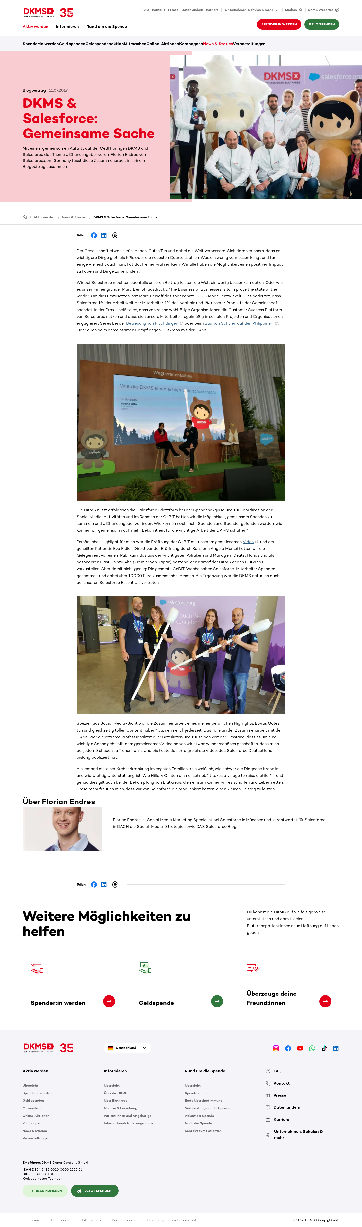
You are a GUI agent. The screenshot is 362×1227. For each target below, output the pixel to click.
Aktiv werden (35, 26)
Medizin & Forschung (120, 1108)
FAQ (145, 10)
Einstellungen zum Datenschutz (172, 1220)
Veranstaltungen (249, 43)
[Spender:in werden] (109, 1001)
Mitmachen (135, 43)
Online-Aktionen (162, 43)
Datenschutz (90, 1220)
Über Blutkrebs (115, 1100)
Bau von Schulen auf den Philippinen (239, 323)
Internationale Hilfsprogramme (128, 1123)
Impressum (31, 1220)
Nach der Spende (198, 1123)
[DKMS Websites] (322, 10)
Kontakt (158, 10)
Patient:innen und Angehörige (127, 1116)
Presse (173, 10)
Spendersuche (196, 1093)
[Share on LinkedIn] (104, 235)
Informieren (67, 26)
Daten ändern (192, 10)
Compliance (60, 1220)
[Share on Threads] (115, 235)
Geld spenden (322, 24)
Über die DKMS (115, 1093)
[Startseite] (25, 217)
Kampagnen (191, 43)
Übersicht (30, 1085)
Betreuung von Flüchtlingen (152, 323)
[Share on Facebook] (94, 235)
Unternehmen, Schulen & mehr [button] (252, 10)
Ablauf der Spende (199, 1116)
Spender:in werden (279, 24)
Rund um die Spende (106, 26)
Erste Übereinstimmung (203, 1100)
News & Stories (218, 43)
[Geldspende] (217, 1001)
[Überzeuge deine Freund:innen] (325, 1001)
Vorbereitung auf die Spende (207, 1108)
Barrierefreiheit (124, 1220)
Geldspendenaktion (104, 43)
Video (248, 541)
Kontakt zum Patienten (203, 1131)
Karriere (212, 10)
